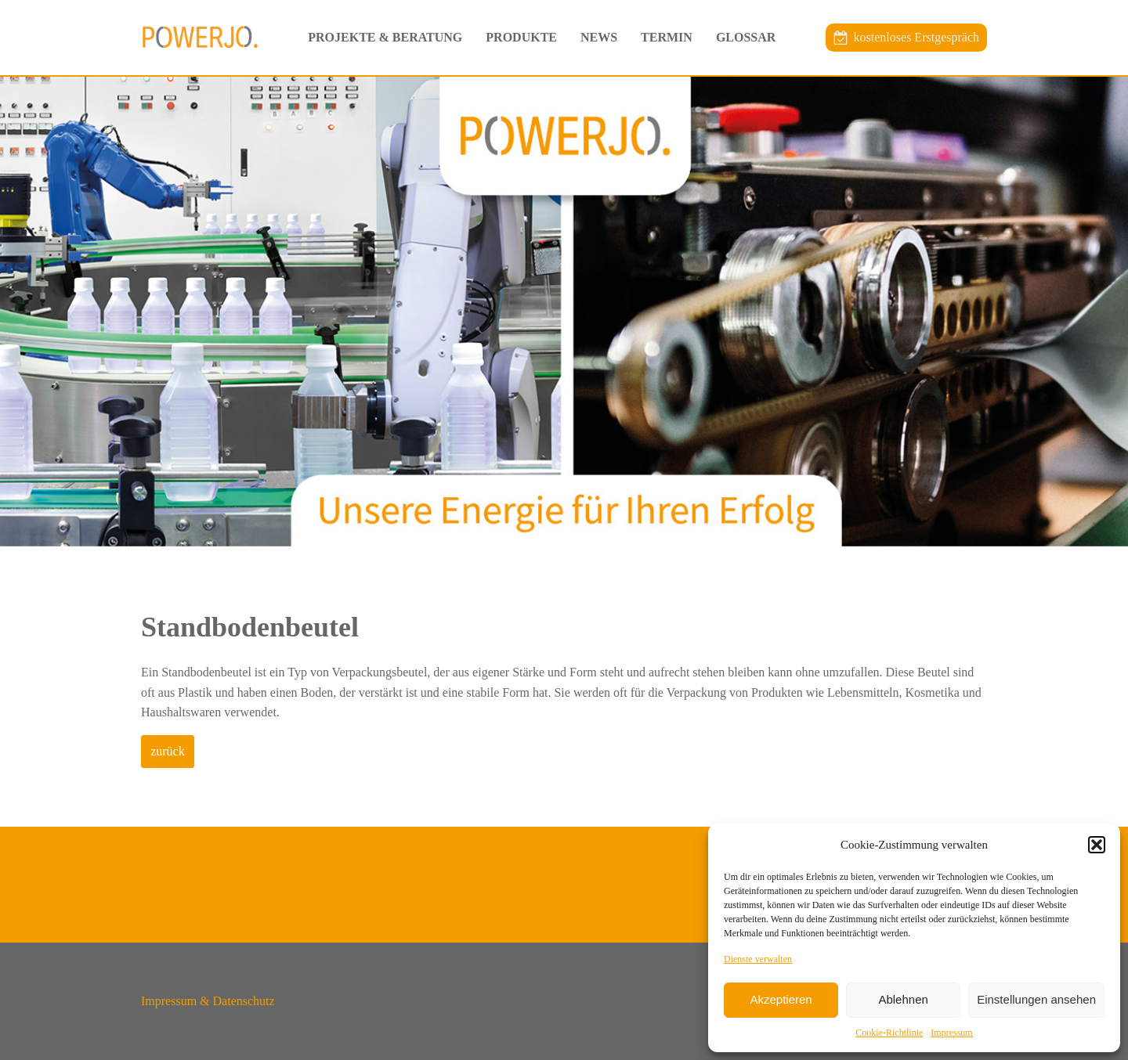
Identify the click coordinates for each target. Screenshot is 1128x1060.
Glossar (746, 37)
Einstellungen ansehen (1036, 999)
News (598, 37)
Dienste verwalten (758, 959)
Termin (666, 37)
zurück (167, 751)
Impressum (951, 1032)
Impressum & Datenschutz (208, 1001)
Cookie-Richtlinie (889, 1032)
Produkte (521, 37)
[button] (1096, 845)
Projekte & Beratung (385, 37)
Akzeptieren (781, 999)
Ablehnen (902, 999)
